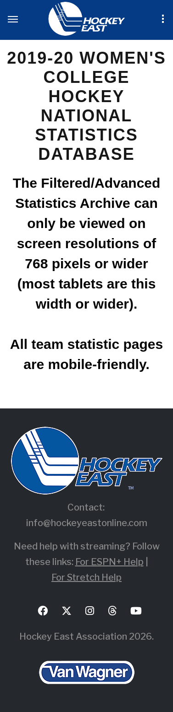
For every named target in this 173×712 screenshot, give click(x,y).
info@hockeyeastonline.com (86, 522)
